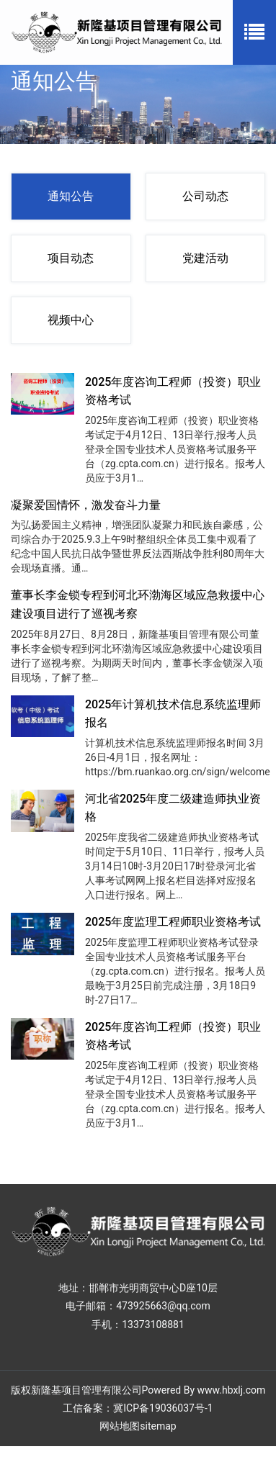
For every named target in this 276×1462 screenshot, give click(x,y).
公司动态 (205, 196)
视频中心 (71, 320)
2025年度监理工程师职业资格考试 (173, 922)
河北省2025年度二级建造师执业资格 (173, 808)
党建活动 (205, 258)
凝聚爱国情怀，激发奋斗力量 (86, 505)
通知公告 (71, 196)
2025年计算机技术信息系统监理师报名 (173, 714)
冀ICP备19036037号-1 (163, 1408)
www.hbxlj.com (231, 1390)
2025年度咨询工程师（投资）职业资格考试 (173, 391)
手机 (102, 1324)
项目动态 (71, 258)
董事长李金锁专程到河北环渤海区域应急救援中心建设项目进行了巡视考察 (137, 604)
